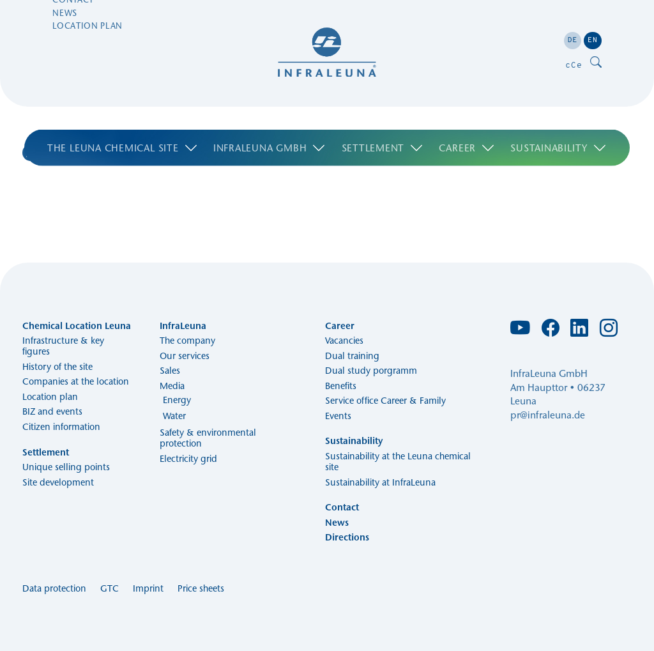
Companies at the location (75, 381)
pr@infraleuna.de (547, 415)
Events (338, 416)
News (64, 51)
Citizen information (61, 427)
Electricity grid (188, 458)
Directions (347, 537)
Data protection (54, 588)
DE (573, 40)
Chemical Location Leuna (76, 326)
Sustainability (558, 113)
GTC (109, 588)
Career (467, 113)
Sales (170, 370)
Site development (58, 482)
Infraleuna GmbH (269, 113)
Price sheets (201, 588)
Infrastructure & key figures (63, 346)
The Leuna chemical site (122, 113)
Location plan (87, 64)
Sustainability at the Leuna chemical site (398, 461)
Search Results (82, 153)
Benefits (340, 386)
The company (187, 340)
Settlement (383, 113)
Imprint (148, 588)
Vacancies (344, 340)
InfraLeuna (183, 326)
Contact (73, 38)
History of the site (57, 366)
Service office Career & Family (385, 400)
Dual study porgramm (371, 370)
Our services (184, 356)
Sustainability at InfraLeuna (380, 482)
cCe (573, 64)
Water (174, 416)
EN (593, 40)
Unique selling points (66, 467)
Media (172, 386)
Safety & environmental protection (208, 438)
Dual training (352, 356)
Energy (177, 400)
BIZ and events (52, 411)
